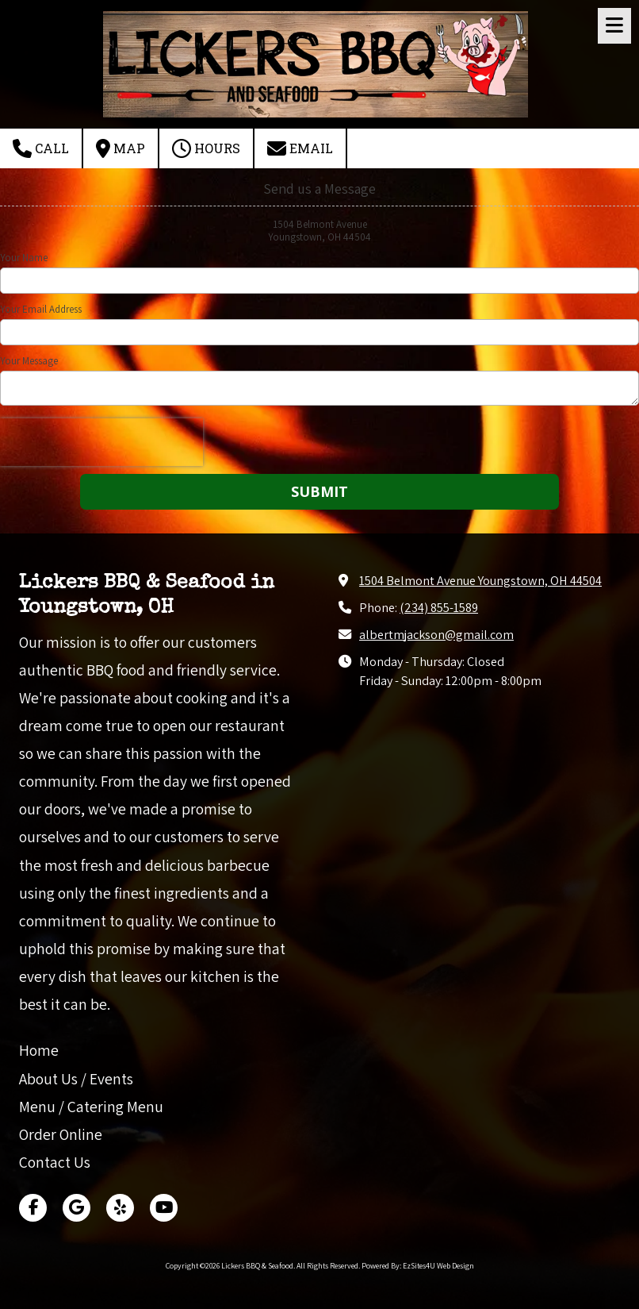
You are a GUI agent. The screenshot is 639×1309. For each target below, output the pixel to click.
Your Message (29, 361)
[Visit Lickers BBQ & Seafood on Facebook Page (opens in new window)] (33, 1208)
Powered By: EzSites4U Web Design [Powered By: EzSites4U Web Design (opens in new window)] (418, 1266)
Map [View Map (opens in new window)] (120, 148)
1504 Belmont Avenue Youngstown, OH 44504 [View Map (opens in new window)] (480, 580)
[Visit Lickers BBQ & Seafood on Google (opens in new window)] (76, 1208)
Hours (206, 148)
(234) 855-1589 (439, 607)
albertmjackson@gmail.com (436, 634)
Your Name (24, 258)
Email (300, 148)
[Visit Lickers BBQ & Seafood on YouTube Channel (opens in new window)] (164, 1208)
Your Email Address (41, 309)
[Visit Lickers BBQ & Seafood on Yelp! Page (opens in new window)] (120, 1208)
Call (41, 148)
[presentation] (101, 442)
